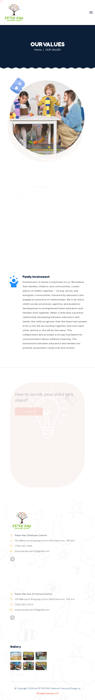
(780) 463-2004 (24, 604)
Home (37, 49)
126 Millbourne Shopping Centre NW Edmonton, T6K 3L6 (45, 599)
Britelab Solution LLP (47, 693)
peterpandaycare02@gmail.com (32, 551)
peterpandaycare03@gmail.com (32, 609)
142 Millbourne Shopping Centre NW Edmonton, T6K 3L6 (45, 540)
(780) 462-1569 (23, 545)
